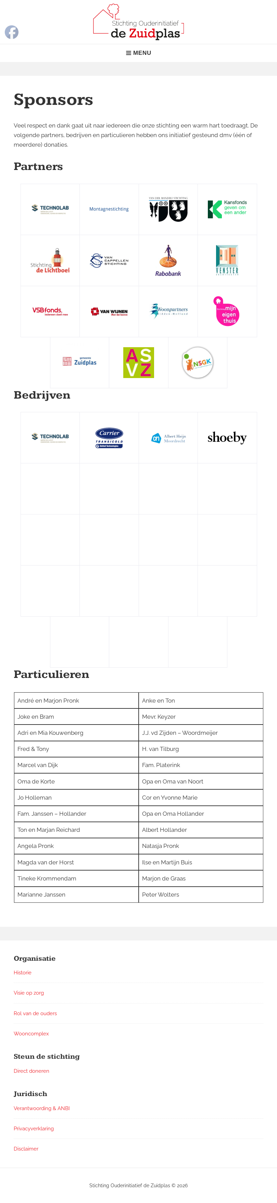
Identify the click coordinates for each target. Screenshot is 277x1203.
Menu (138, 53)
